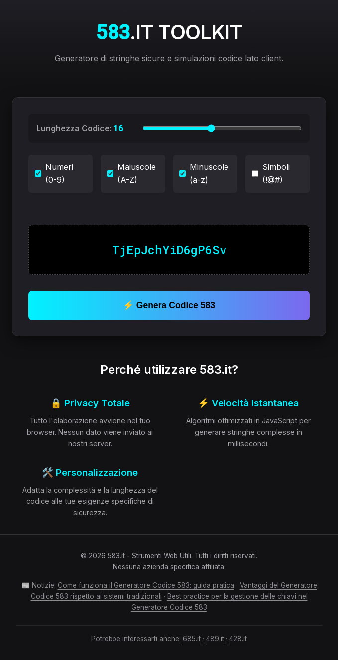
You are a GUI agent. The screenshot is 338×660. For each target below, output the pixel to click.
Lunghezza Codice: (79, 128)
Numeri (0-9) (54, 173)
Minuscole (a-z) (203, 173)
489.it (215, 639)
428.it (238, 639)
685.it (192, 639)
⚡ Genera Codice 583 (169, 305)
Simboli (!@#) (271, 173)
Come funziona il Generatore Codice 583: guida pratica (146, 585)
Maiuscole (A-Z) (131, 173)
